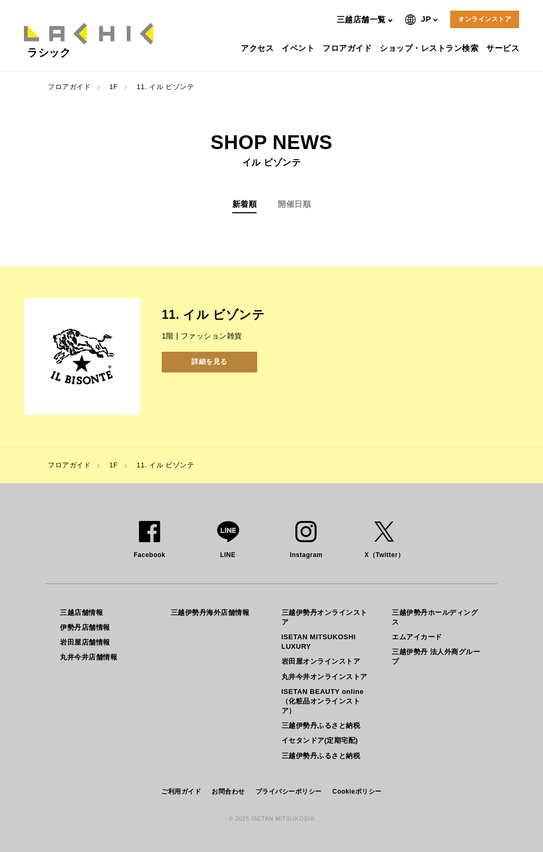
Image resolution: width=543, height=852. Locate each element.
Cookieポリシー (357, 791)
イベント (299, 48)
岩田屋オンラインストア (321, 661)
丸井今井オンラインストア (324, 677)
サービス (504, 48)
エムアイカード (417, 637)
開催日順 (294, 203)
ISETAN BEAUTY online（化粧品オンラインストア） (323, 701)
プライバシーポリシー (289, 791)
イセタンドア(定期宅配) (320, 740)
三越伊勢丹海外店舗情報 (210, 612)
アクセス (258, 48)
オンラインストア (484, 19)
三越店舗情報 (81, 612)
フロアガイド (348, 48)
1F (113, 87)
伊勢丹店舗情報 (85, 627)
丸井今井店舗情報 (88, 657)
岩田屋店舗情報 (85, 642)
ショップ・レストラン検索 (430, 48)
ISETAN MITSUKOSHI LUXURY (319, 641)
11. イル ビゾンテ (165, 87)
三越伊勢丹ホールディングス (435, 617)
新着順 (244, 203)
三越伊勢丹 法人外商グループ (436, 656)
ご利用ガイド (181, 791)
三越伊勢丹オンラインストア (324, 617)
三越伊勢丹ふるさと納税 (321, 725)
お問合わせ (228, 791)
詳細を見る (209, 362)
